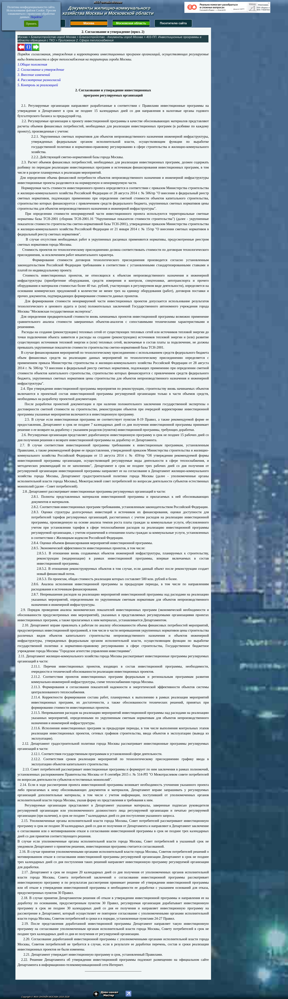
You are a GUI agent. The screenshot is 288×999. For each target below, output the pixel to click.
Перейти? (37, 17)
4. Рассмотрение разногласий (39, 80)
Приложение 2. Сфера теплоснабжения (86, 40)
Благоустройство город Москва (53, 37)
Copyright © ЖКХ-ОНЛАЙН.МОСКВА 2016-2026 (45, 997)
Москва (88, 23)
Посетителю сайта (173, 23)
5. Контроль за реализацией (37, 85)
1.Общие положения (32, 64)
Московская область (131, 23)
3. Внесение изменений (33, 75)
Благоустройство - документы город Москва (111, 37)
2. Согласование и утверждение (40, 69)
